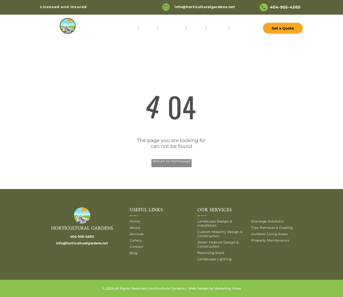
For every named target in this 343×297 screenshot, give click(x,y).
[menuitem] (129, 28)
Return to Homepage (172, 161)
